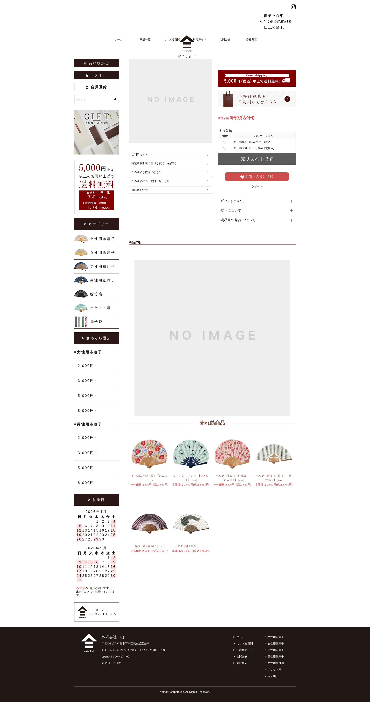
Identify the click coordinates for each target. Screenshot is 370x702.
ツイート (256, 186)
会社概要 (251, 39)
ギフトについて (232, 201)
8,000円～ (88, 411)
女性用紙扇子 (102, 253)
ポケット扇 (100, 308)
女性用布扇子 (102, 239)
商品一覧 (145, 39)
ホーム (118, 39)
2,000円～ (88, 366)
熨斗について (230, 210)
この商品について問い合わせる (150, 181)
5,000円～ (88, 396)
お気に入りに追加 (256, 177)
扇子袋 (96, 322)
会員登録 (96, 87)
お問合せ (224, 39)
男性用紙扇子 (102, 280)
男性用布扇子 (102, 266)
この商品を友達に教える (146, 172)
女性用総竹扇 (276, 662)
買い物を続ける (140, 189)
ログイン (96, 75)
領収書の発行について (237, 220)
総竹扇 (96, 294)
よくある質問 (172, 39)
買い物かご (97, 63)
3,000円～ (88, 381)
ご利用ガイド (198, 39)
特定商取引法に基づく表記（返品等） (154, 163)
